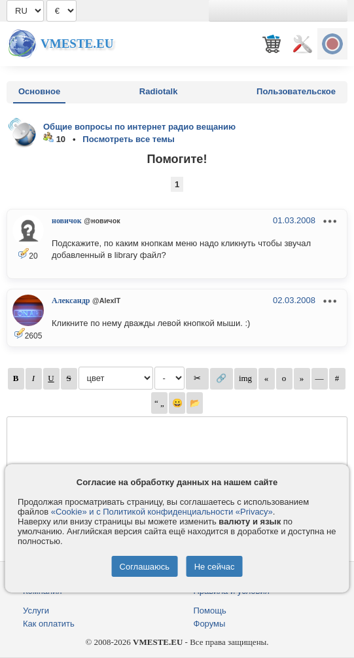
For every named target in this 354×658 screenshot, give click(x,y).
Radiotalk (158, 91)
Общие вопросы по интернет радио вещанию (139, 127)
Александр (71, 300)
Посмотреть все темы (128, 139)
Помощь (210, 610)
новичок (67, 220)
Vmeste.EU (77, 43)
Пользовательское (296, 91)
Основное (39, 91)
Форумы (210, 624)
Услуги (36, 610)
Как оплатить (49, 624)
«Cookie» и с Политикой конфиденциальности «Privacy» (162, 512)
